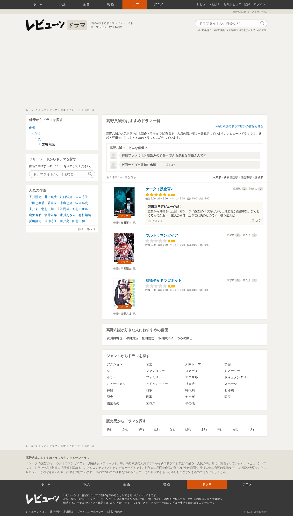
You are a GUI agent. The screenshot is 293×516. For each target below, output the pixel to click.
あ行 (110, 429)
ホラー (111, 377)
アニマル (191, 377)
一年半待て (206, 30)
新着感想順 (231, 177)
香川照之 (35, 197)
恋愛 (149, 364)
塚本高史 (81, 203)
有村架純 (85, 215)
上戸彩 (33, 209)
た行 (157, 429)
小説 (62, 4)
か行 (125, 429)
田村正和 (78, 221)
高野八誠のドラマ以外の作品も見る (240, 126)
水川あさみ (68, 215)
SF (109, 371)
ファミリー (154, 377)
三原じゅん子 (248, 30)
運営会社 (55, 511)
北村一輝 (47, 209)
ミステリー (232, 371)
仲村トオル (80, 209)
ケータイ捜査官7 (159, 189)
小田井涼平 (165, 338)
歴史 (110, 397)
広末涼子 (81, 197)
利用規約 (69, 511)
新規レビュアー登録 (237, 4)
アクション (114, 364)
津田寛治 (132, 338)
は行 (188, 429)
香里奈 (52, 203)
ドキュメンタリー (237, 377)
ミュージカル (116, 384)
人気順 (217, 177)
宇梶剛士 (126, 268)
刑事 (149, 397)
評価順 (259, 177)
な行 (173, 429)
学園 (227, 364)
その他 (190, 403)
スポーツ (230, 384)
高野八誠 (126, 313)
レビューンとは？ (208, 4)
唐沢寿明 (35, 215)
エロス (150, 403)
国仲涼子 (50, 221)
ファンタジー (155, 371)
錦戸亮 (64, 221)
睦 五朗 (263, 30)
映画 (111, 4)
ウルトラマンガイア (161, 235)
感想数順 (246, 177)
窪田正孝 (126, 222)
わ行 (251, 429)
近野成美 (220, 30)
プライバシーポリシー (90, 511)
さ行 (141, 429)
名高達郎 (233, 30)
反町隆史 (35, 221)
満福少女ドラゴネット (163, 280)
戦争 (149, 390)
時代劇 (190, 390)
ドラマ (134, 4)
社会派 (190, 384)
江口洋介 (66, 197)
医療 (227, 397)
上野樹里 (63, 209)
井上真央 (50, 197)
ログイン (259, 4)
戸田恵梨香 (37, 203)
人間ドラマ (193, 364)
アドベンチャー (157, 384)
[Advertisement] (147, 72)
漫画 (87, 4)
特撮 (110, 390)
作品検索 (262, 23)
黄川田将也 (114, 338)
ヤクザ (190, 397)
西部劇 (229, 390)
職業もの (113, 403)
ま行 (204, 429)
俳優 (32, 127)
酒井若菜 (50, 215)
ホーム (38, 4)
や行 (220, 429)
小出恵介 (66, 203)
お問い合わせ (114, 511)
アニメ (158, 4)
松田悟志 (148, 338)
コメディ (191, 371)
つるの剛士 (185, 338)
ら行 (235, 429)
